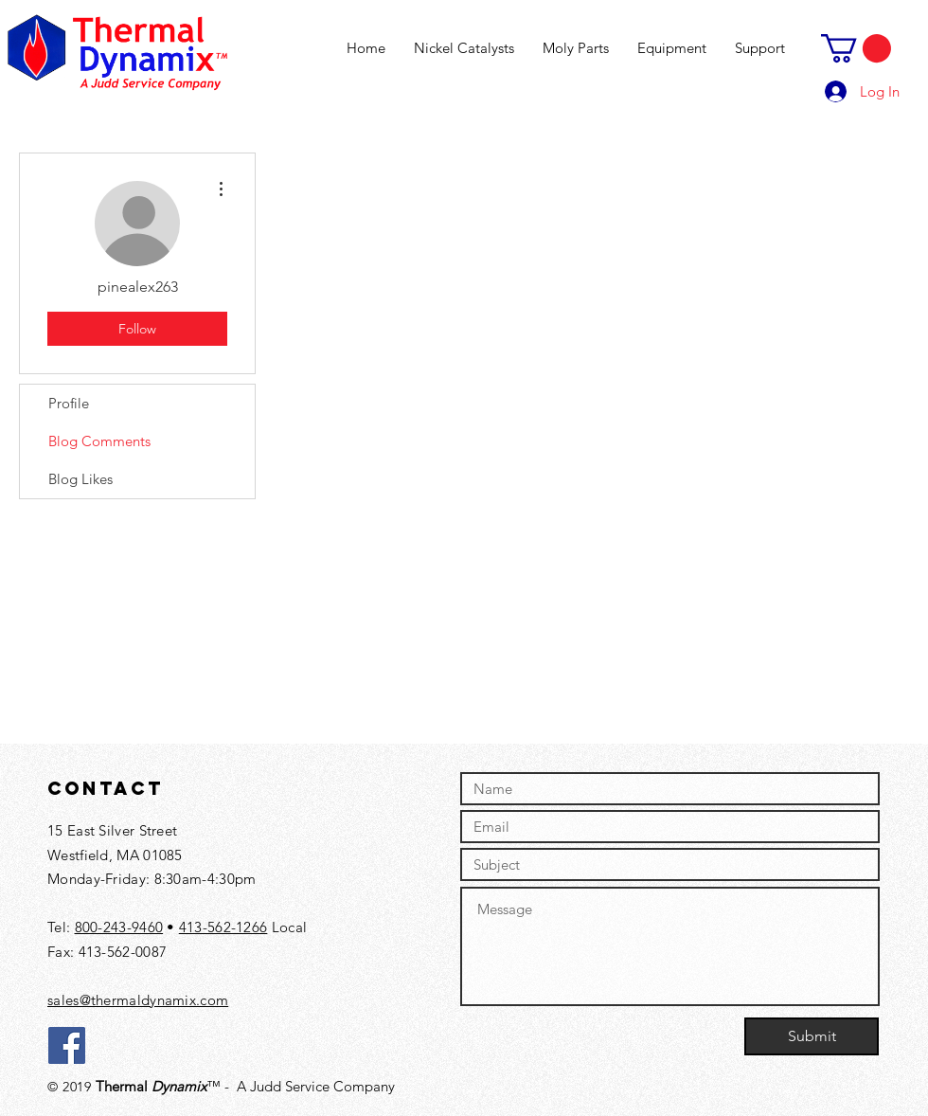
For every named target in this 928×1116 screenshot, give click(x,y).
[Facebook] (66, 1045)
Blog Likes (80, 479)
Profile (68, 403)
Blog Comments (99, 441)
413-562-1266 (223, 927)
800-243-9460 (119, 927)
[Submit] (811, 1036)
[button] (856, 48)
